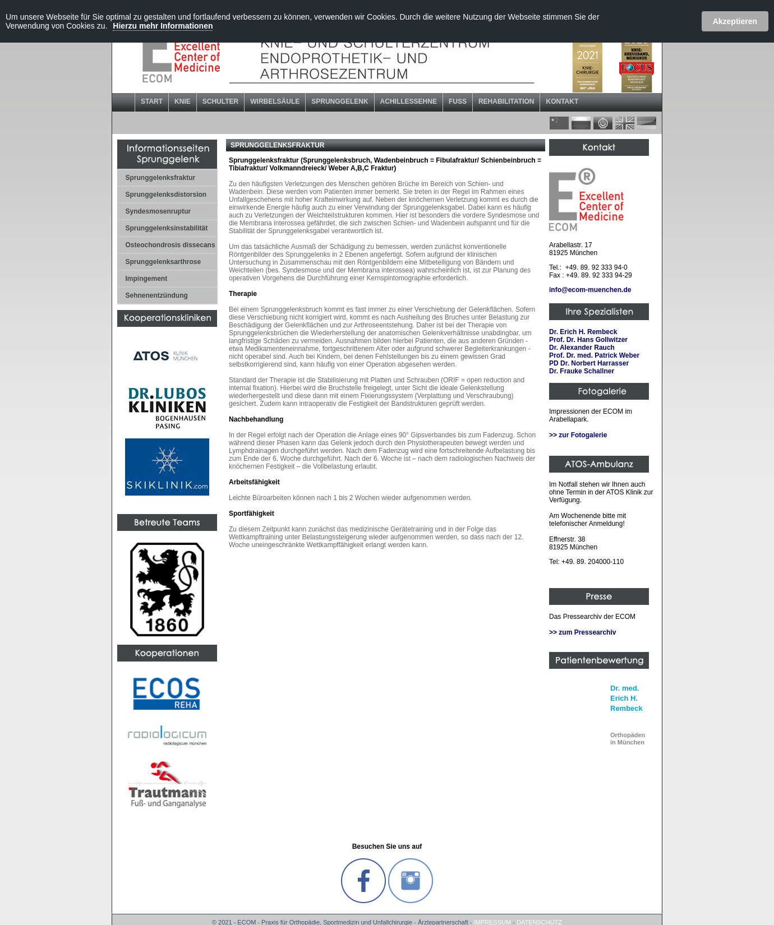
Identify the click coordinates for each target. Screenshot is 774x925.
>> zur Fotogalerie (578, 435)
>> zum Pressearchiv (582, 632)
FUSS (458, 101)
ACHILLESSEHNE (408, 101)
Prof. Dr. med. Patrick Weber (594, 355)
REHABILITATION (506, 101)
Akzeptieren (735, 21)
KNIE (182, 101)
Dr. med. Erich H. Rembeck (626, 698)
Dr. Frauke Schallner (581, 371)
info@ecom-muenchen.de (590, 290)
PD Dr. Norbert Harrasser (589, 363)
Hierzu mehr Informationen (163, 25)
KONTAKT (562, 101)
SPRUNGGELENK (339, 101)
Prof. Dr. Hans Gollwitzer (588, 340)
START (152, 101)
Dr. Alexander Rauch (582, 347)
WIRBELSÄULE (275, 101)
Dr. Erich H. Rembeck (583, 332)
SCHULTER (220, 101)
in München (627, 739)
